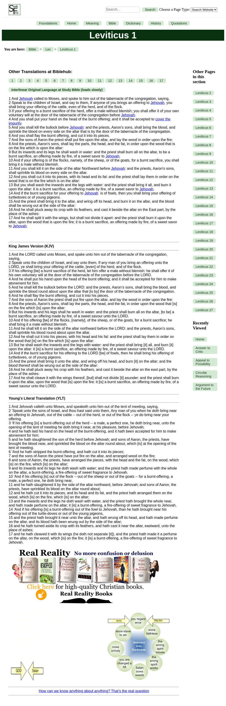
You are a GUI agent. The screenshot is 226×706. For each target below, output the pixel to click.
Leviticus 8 (203, 145)
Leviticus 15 (204, 206)
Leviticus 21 (204, 258)
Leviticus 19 (204, 240)
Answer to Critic (203, 349)
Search (150, 9)
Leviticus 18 (204, 232)
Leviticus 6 (203, 128)
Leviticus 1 (68, 49)
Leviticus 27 (204, 310)
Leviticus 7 (203, 136)
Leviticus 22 (204, 266)
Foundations (48, 23)
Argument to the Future (204, 386)
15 (141, 80)
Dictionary (133, 23)
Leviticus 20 (204, 249)
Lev (48, 49)
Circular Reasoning (203, 374)
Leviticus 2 (203, 93)
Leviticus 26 (204, 301)
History (156, 23)
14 (130, 80)
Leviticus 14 (204, 197)
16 (151, 80)
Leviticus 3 (203, 102)
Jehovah (26, 99)
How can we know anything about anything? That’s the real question (94, 691)
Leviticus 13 (204, 188)
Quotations (179, 23)
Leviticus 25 (204, 293)
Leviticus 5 (203, 119)
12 (110, 80)
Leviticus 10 (204, 162)
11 (99, 80)
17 (161, 80)
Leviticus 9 (203, 154)
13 (120, 80)
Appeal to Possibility (203, 362)
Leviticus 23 (204, 275)
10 (89, 80)
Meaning (92, 23)
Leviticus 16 (204, 214)
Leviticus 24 (204, 284)
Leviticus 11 (204, 171)
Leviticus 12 (204, 180)
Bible (112, 23)
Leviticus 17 (204, 223)
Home (71, 23)
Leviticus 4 (203, 110)
